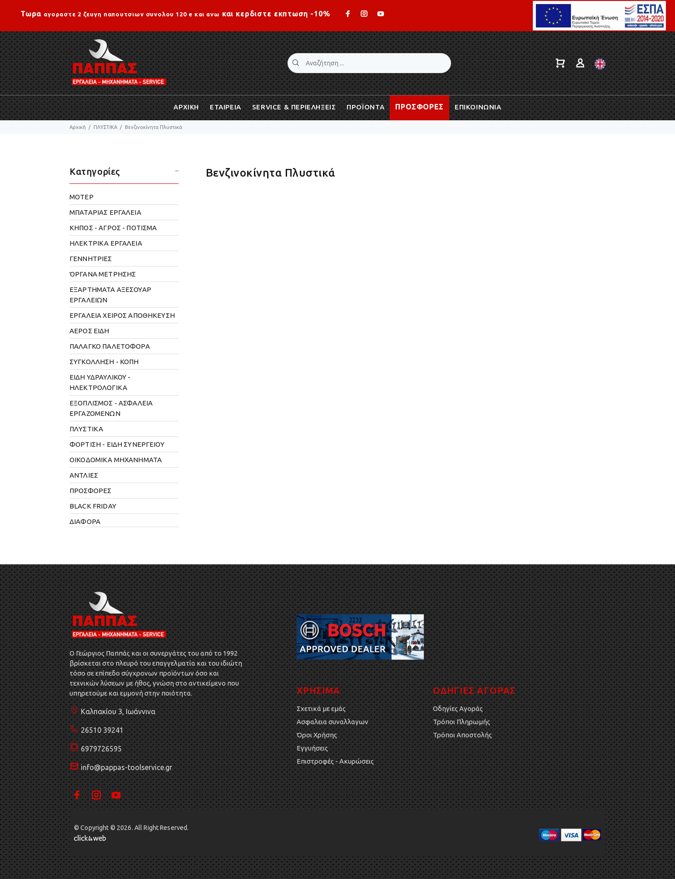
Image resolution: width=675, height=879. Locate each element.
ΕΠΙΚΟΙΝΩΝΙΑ (478, 107)
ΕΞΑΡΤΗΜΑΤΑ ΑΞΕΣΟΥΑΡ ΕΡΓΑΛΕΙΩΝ (110, 295)
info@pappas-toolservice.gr (126, 767)
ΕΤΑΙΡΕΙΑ (225, 107)
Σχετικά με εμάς (321, 708)
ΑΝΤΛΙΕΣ (83, 475)
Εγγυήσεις (312, 748)
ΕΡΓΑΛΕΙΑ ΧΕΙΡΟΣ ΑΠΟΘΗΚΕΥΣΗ (122, 315)
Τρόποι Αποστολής (462, 735)
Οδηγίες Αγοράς (458, 708)
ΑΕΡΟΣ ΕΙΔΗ (89, 331)
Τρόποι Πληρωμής (461, 722)
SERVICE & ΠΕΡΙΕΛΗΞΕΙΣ (294, 107)
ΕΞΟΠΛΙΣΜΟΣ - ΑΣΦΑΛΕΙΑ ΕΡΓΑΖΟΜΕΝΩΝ (111, 408)
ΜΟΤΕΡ (81, 197)
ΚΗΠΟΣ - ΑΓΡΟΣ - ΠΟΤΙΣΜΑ (113, 228)
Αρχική (77, 127)
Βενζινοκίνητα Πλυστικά (153, 127)
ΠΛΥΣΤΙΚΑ (105, 127)
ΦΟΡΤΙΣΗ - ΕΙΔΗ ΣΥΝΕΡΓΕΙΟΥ (116, 444)
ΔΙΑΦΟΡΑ (84, 521)
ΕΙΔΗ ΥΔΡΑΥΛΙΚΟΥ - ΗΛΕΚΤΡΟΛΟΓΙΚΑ (100, 382)
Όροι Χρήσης (317, 735)
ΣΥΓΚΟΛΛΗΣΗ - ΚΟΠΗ (104, 361)
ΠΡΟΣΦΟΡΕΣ (419, 107)
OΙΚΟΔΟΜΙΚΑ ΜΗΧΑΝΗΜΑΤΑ (115, 460)
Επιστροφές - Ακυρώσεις (335, 761)
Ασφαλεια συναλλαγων (332, 722)
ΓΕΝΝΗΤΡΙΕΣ (90, 258)
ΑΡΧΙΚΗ (186, 107)
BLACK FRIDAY (92, 506)
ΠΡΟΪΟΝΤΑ (365, 107)
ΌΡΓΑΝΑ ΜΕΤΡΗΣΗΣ (102, 274)
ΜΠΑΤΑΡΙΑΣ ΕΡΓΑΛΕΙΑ (105, 212)
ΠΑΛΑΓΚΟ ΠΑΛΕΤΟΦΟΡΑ (109, 346)
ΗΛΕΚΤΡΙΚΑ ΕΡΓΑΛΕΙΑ (105, 243)
